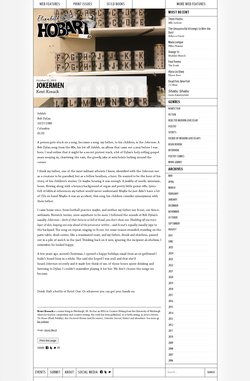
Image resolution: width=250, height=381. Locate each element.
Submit (55, 372)
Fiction (172, 114)
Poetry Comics (176, 156)
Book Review (175, 144)
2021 (170, 271)
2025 (170, 247)
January (172, 199)
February (173, 193)
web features (49, 4)
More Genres (175, 162)
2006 (170, 360)
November (173, 211)
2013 (170, 319)
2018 (170, 289)
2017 (170, 295)
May (170, 176)
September (174, 223)
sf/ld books (116, 4)
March (171, 187)
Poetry (172, 126)
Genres (174, 102)
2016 (170, 301)
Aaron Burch (50, 330)
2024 (170, 253)
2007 (170, 354)
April (171, 182)
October (173, 217)
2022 (170, 265)
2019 (170, 283)
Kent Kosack (47, 92)
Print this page (48, 340)
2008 (170, 348)
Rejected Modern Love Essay (183, 120)
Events (40, 372)
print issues (82, 4)
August (172, 229)
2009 (170, 343)
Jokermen (50, 86)
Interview (173, 150)
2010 (170, 337)
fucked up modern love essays (184, 138)
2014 (170, 313)
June (170, 241)
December (173, 205)
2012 (170, 325)
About (69, 372)
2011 (170, 330)
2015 (170, 307)
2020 (170, 277)
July (170, 235)
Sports (172, 132)
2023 (170, 259)
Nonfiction (174, 108)
